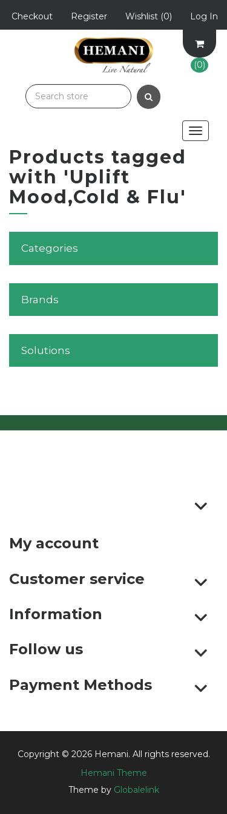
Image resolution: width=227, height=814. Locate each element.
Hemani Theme (114, 772)
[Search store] (78, 96)
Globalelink (136, 789)
